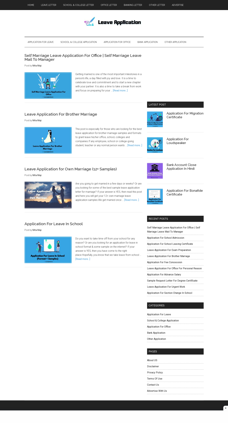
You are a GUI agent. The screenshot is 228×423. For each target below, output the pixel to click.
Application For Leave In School (54, 223)
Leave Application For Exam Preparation (169, 250)
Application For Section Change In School (169, 292)
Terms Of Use (154, 378)
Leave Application (114, 23)
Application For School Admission (165, 237)
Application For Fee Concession (164, 262)
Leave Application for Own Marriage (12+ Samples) (71, 169)
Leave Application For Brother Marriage (61, 114)
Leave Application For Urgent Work (166, 286)
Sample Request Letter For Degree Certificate (172, 280)
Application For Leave (159, 314)
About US (152, 360)
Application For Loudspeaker (178, 141)
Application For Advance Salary (164, 274)
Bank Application (156, 332)
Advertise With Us (157, 390)
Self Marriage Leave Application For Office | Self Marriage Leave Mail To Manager (83, 57)
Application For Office (159, 326)
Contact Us (153, 384)
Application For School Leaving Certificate (170, 243)
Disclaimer (153, 366)
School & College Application (163, 320)
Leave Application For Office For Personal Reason (174, 268)
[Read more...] (120, 90)
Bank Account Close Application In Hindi (181, 167)
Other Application (156, 338)
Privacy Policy (155, 372)
